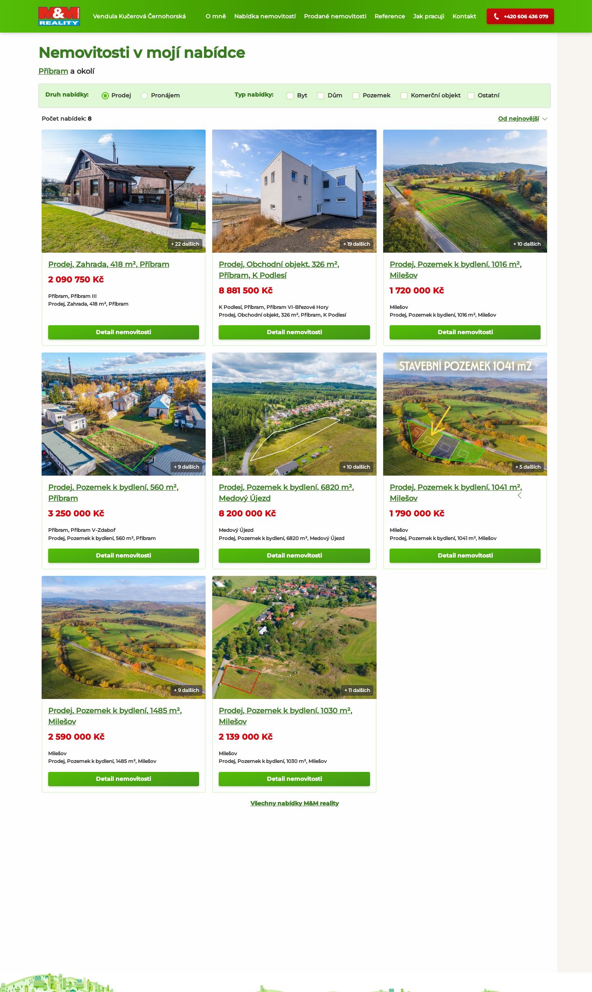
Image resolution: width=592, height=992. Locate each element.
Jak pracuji (428, 16)
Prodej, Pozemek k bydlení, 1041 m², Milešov (427, 471)
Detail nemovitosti (116, 321)
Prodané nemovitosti (335, 16)
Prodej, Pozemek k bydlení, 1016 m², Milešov (426, 259)
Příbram (53, 71)
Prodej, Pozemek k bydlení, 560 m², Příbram (113, 471)
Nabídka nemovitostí (265, 16)
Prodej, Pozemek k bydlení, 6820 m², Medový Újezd (271, 471)
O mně (216, 16)
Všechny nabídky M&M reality (272, 770)
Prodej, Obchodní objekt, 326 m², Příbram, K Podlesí (264, 259)
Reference (390, 16)
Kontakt (464, 16)
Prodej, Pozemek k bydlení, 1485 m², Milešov (115, 684)
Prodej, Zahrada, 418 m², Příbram (108, 253)
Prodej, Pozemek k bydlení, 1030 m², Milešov (271, 684)
